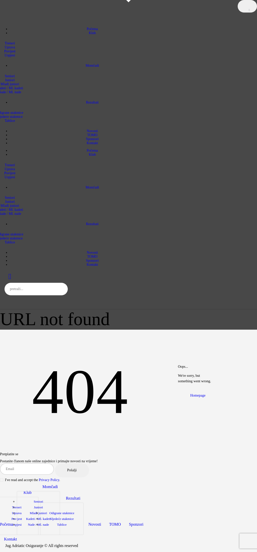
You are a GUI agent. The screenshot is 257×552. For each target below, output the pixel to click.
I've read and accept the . (30, 480)
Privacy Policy (49, 480)
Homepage (198, 395)
